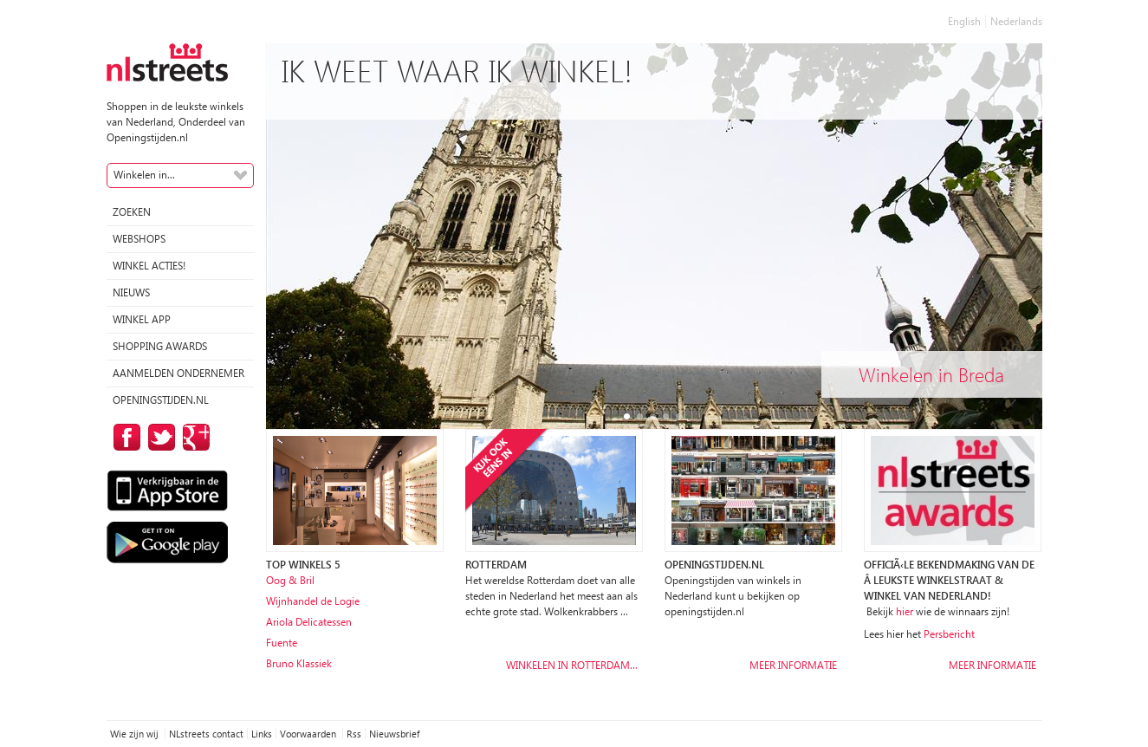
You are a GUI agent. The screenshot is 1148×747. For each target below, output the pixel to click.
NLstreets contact (206, 733)
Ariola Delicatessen (309, 621)
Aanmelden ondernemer (178, 373)
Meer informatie (793, 665)
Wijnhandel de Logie (313, 600)
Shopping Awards (160, 346)
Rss (354, 733)
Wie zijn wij (135, 733)
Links (261, 733)
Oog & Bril (290, 580)
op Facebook (124, 437)
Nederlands (1016, 21)
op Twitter (158, 437)
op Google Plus (193, 437)
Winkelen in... (144, 174)
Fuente (281, 642)
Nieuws (131, 292)
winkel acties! (149, 265)
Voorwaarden (309, 733)
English (964, 21)
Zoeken (132, 211)
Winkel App (142, 319)
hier (904, 611)
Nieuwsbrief (394, 733)
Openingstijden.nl (161, 399)
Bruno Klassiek (299, 663)
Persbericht (949, 633)
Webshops (139, 238)
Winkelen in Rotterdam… (572, 665)
